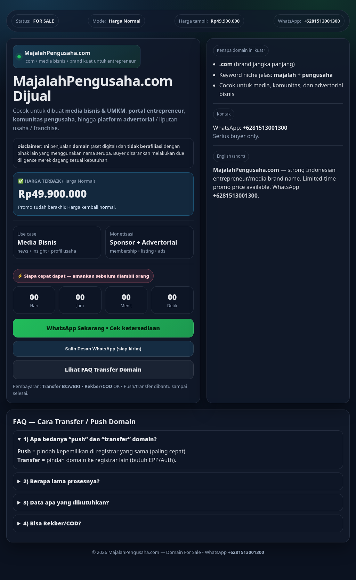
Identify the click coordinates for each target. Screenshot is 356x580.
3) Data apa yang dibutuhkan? (66, 502)
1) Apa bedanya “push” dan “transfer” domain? (90, 439)
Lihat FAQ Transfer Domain (103, 369)
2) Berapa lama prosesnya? (61, 481)
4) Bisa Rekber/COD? (52, 523)
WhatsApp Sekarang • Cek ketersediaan (103, 328)
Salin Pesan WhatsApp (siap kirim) (103, 348)
